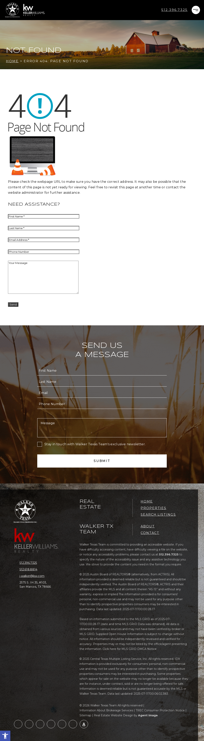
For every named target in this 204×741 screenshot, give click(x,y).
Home (147, 501)
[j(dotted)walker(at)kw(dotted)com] (38, 576)
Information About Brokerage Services (106, 710)
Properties (153, 508)
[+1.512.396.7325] (174, 10)
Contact (150, 533)
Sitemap (85, 715)
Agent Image (148, 715)
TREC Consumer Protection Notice (160, 710)
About (148, 526)
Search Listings (158, 514)
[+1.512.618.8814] (38, 569)
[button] (5, 736)
